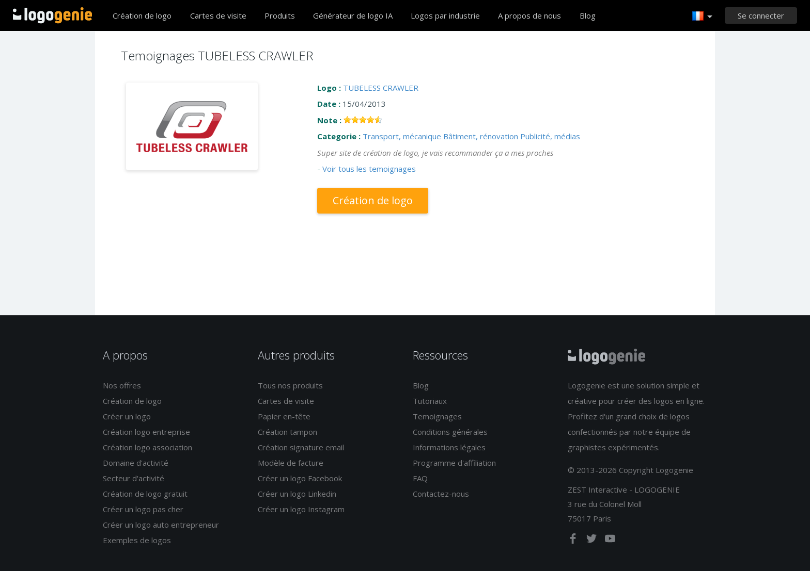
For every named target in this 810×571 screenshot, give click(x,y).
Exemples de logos (137, 540)
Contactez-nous (441, 493)
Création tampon (287, 432)
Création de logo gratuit (145, 493)
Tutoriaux (430, 401)
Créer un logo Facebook (300, 478)
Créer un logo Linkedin (297, 493)
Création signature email (301, 447)
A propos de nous (529, 15)
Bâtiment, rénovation (480, 136)
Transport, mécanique (402, 136)
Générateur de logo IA (353, 15)
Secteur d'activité (133, 478)
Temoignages (437, 416)
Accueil (52, 15)
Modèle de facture (290, 463)
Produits (279, 15)
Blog (588, 15)
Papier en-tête (284, 416)
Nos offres (122, 385)
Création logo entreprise (146, 432)
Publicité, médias (550, 136)
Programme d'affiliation (454, 463)
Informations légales (449, 447)
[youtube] (610, 540)
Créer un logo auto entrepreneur (161, 524)
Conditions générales (450, 432)
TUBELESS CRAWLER (380, 88)
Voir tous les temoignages (369, 169)
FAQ (420, 478)
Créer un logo (127, 416)
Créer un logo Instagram (301, 509)
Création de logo (142, 15)
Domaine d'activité (135, 463)
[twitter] (592, 540)
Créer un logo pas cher (143, 509)
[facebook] (574, 540)
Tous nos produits (290, 385)
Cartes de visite (218, 15)
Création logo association (147, 447)
